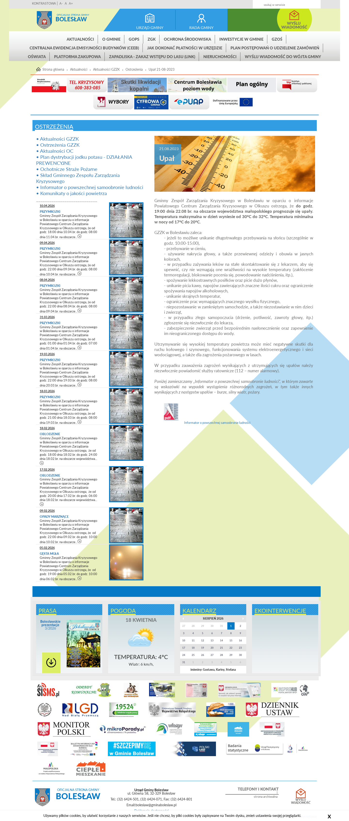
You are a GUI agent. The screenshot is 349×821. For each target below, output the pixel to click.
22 (231, 647)
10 (183, 640)
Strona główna (44, 20)
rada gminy (201, 27)
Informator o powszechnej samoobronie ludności (204, 423)
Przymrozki (50, 211)
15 (231, 640)
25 (193, 655)
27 (212, 655)
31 (183, 662)
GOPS (134, 39)
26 (202, 655)
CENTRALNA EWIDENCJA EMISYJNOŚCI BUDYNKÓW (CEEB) (84, 48)
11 (193, 640)
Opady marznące (54, 516)
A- (61, 3)
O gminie (111, 39)
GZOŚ (277, 39)
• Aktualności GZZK (57, 139)
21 (221, 647)
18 (193, 647)
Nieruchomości (220, 56)
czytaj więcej (80, 236)
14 (221, 640)
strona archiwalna (266, 796)
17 (183, 647)
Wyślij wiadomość (300, 801)
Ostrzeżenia (134, 69)
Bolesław (71, 19)
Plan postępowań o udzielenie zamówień (274, 48)
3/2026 (50, 624)
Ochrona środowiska (187, 39)
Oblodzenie (50, 434)
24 (183, 655)
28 (221, 655)
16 (240, 640)
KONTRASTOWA (44, 3)
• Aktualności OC (54, 151)
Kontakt (281, 2)
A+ (71, 3)
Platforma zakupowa (77, 56)
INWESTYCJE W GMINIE (241, 39)
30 (240, 655)
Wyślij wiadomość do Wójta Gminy (283, 56)
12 (202, 640)
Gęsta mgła (49, 553)
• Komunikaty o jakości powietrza (71, 193)
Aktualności (80, 39)
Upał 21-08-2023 (161, 69)
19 (202, 647)
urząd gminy (149, 27)
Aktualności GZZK (106, 69)
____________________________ (66, 199)
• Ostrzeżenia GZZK (57, 145)
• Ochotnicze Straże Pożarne (66, 169)
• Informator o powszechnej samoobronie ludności (89, 187)
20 (212, 647)
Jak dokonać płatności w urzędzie (184, 48)
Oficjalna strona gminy (73, 14)
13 (212, 640)
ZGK (152, 39)
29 (231, 655)
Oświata (37, 56)
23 (240, 647)
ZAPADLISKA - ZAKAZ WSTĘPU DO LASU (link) (152, 56)
